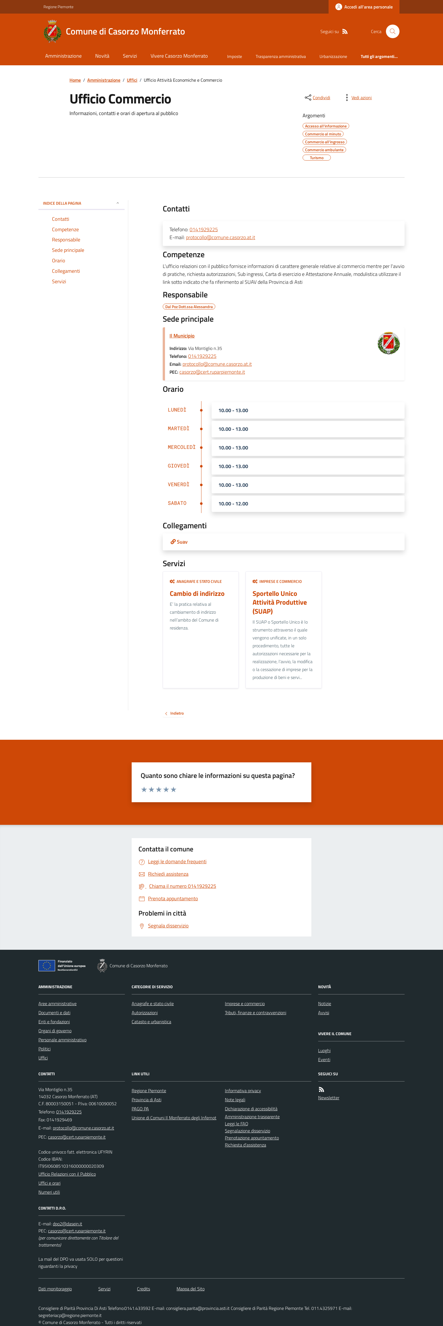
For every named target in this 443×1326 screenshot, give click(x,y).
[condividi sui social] (317, 97)
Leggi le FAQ (236, 1123)
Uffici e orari (49, 1183)
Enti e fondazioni (54, 1021)
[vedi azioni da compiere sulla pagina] (357, 97)
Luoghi (324, 1050)
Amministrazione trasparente (252, 1116)
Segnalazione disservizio (247, 1130)
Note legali (235, 1099)
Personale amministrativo (62, 1039)
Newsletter (328, 1097)
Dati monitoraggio (55, 1288)
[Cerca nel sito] (390, 31)
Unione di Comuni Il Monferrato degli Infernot (174, 1117)
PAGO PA (140, 1108)
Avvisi (323, 1012)
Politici (44, 1048)
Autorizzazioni (145, 1012)
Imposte (234, 56)
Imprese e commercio (277, 581)
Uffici (132, 80)
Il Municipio (182, 335)
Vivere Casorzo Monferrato (179, 56)
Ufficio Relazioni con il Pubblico (67, 1174)
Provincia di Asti (146, 1099)
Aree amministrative (57, 1003)
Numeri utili (49, 1192)
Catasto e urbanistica (151, 1021)
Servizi (130, 56)
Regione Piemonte (58, 7)
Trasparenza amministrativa (281, 56)
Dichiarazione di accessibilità (251, 1108)
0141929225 (204, 229)
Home (75, 80)
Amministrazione (63, 56)
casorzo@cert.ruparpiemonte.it (212, 372)
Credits (143, 1288)
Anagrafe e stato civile (196, 581)
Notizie (324, 1003)
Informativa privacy (243, 1090)
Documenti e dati (54, 1012)
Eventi (324, 1059)
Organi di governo (54, 1030)
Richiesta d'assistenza (245, 1144)
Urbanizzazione (333, 56)
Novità (102, 56)
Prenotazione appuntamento (252, 1137)
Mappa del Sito (191, 1288)
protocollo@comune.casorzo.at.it (220, 237)
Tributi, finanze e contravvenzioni (255, 1012)
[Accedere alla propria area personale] (364, 7)
